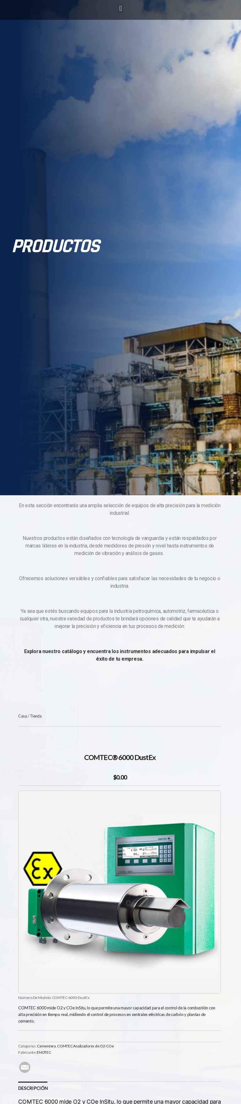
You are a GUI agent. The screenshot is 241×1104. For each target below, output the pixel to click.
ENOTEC (44, 1052)
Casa (22, 715)
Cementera (46, 1046)
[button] (121, 8)
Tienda (36, 715)
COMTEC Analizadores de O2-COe (85, 1046)
